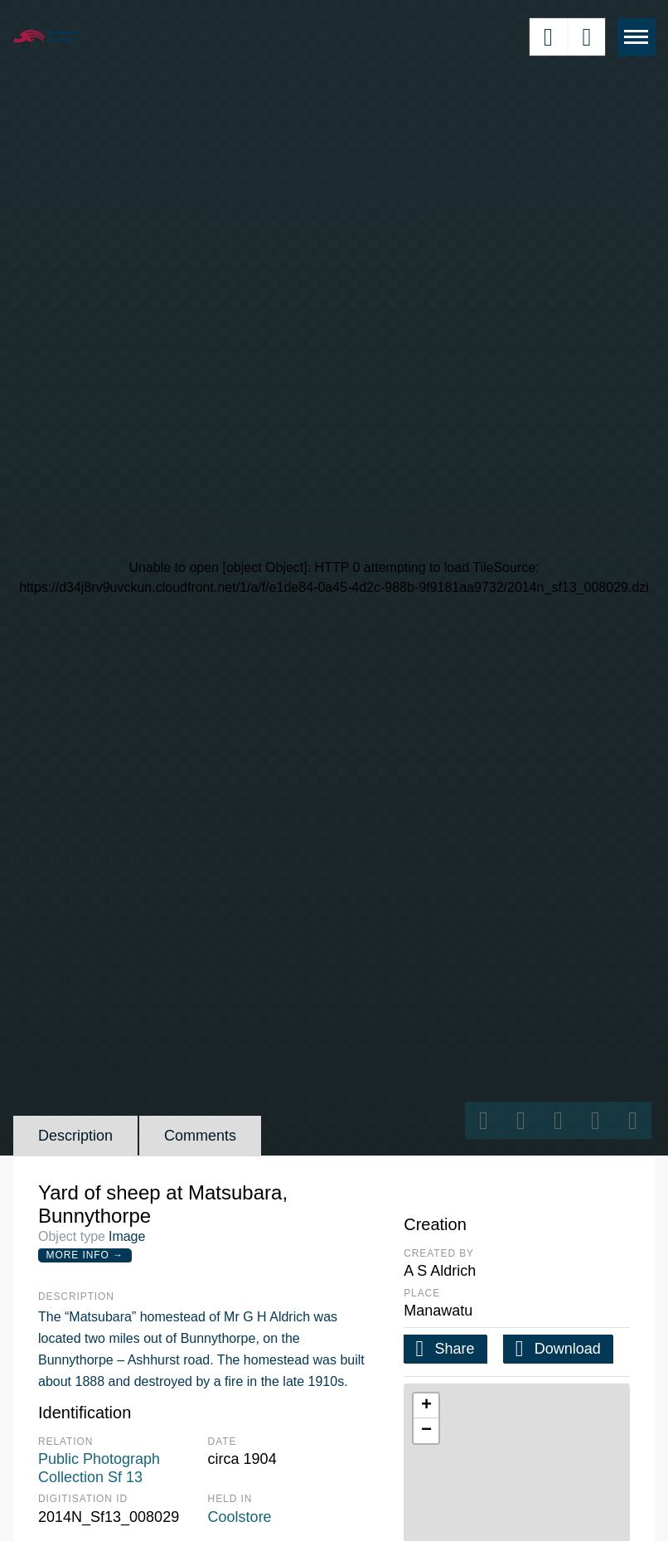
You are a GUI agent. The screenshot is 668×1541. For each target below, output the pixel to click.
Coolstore (240, 1517)
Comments (200, 1135)
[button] (426, 1405)
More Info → (84, 1255)
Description (75, 1135)
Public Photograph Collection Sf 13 (99, 1468)
